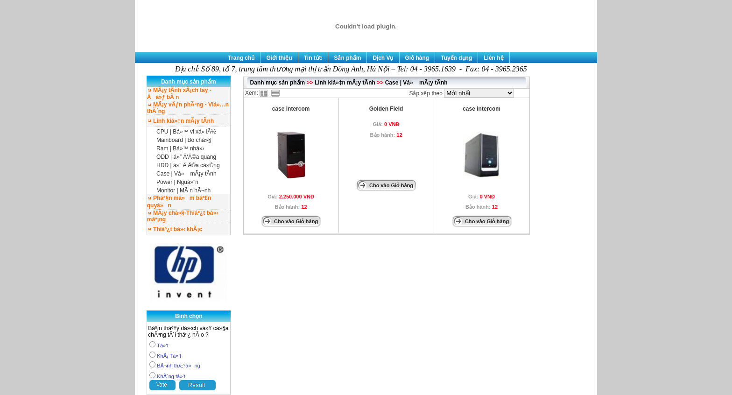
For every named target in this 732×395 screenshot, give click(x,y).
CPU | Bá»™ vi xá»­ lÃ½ (186, 131)
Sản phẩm (347, 58)
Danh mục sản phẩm (277, 82)
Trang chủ (241, 58)
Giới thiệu (279, 58)
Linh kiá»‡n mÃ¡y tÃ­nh (345, 82)
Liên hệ (493, 58)
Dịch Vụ (383, 58)
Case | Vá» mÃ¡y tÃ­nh (186, 173)
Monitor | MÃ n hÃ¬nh (183, 190)
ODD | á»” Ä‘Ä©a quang (186, 157)
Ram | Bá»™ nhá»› (180, 148)
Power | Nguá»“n (177, 182)
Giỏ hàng (417, 58)
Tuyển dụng (456, 58)
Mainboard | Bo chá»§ (183, 140)
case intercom (291, 109)
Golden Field (386, 109)
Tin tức (313, 58)
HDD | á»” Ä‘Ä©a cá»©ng (188, 165)
